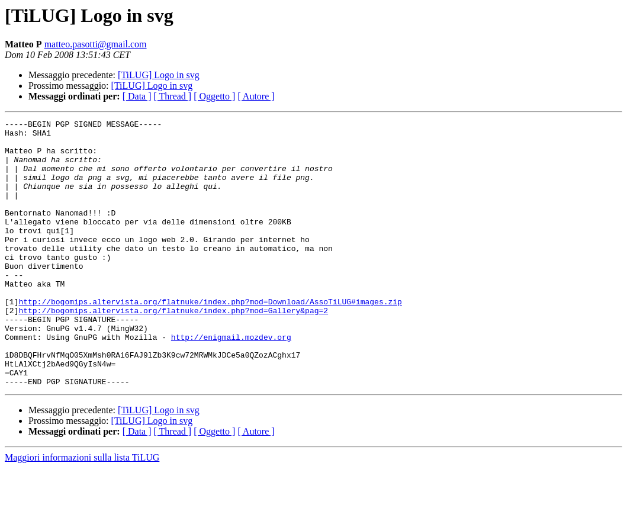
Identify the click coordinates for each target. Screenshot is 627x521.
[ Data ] (137, 96)
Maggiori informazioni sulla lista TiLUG (82, 511)
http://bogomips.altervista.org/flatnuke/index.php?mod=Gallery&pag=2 (173, 349)
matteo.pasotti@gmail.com (95, 44)
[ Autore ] (255, 96)
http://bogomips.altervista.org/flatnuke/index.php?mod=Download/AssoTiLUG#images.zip (209, 338)
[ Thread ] (173, 96)
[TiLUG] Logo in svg (159, 75)
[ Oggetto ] (214, 96)
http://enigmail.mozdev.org (231, 381)
